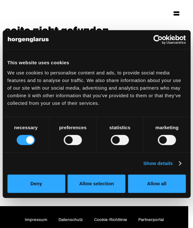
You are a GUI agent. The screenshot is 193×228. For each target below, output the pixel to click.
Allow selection (96, 183)
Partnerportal (151, 220)
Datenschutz (71, 220)
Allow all (157, 183)
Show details (158, 163)
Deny (36, 183)
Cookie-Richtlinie (110, 220)
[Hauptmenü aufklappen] (176, 13)
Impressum (36, 220)
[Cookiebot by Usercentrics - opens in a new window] (158, 39)
